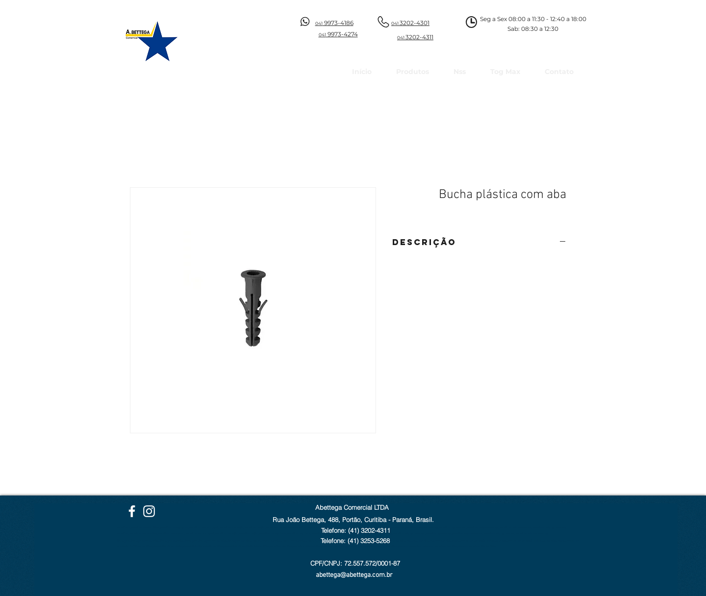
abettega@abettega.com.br (354, 575)
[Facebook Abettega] (132, 511)
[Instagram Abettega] (149, 511)
